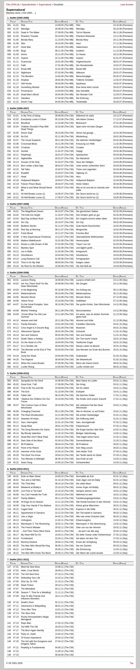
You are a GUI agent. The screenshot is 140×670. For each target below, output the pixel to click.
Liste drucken (126, 4)
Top (131, 663)
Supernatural (45, 4)
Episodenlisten (29, 4)
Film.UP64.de (13, 4)
